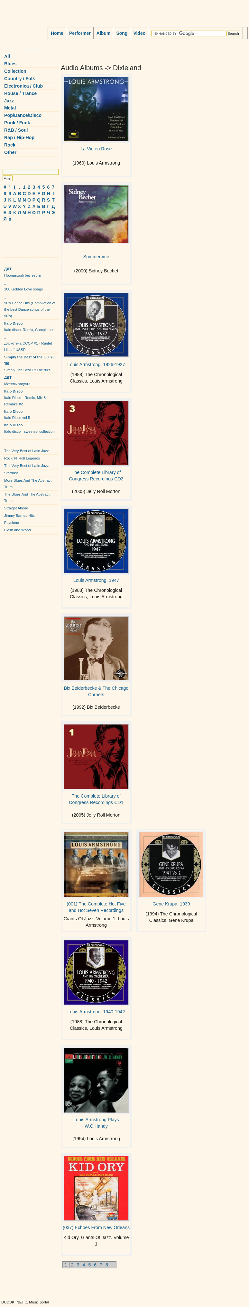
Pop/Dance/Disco (23, 115)
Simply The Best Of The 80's (29, 363)
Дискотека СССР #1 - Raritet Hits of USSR (28, 343)
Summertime (96, 256)
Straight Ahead (16, 508)
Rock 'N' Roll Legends (22, 458)
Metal (10, 107)
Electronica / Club (23, 86)
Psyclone (11, 523)
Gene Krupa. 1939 (171, 903)
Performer (80, 33)
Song (121, 33)
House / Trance (20, 93)
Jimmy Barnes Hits (19, 515)
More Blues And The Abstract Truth (27, 483)
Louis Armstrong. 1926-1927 (96, 364)
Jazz (9, 100)
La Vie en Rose (96, 148)
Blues (10, 63)
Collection (15, 71)
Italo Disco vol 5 (17, 415)
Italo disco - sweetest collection (29, 428)
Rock (9, 144)
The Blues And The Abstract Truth (27, 497)
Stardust (11, 473)
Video (139, 33)
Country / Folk (19, 78)
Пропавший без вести (22, 272)
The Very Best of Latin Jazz (26, 451)
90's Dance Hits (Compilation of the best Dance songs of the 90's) (29, 306)
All (7, 56)
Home (57, 33)
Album (104, 33)
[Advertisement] (21, 237)
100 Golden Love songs (23, 286)
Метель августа (17, 380)
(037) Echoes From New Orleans (96, 1227)
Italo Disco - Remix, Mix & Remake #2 (25, 397)
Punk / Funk (17, 122)
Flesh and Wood (17, 530)
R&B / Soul (16, 130)
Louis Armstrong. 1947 (96, 580)
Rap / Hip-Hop (19, 137)
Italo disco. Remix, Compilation (29, 326)
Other (10, 152)
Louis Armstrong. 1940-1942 (96, 1011)
